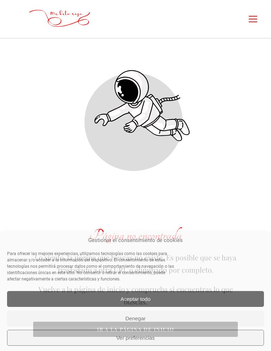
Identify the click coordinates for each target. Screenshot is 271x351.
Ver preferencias (135, 338)
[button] (257, 19)
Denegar (135, 318)
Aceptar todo (135, 299)
